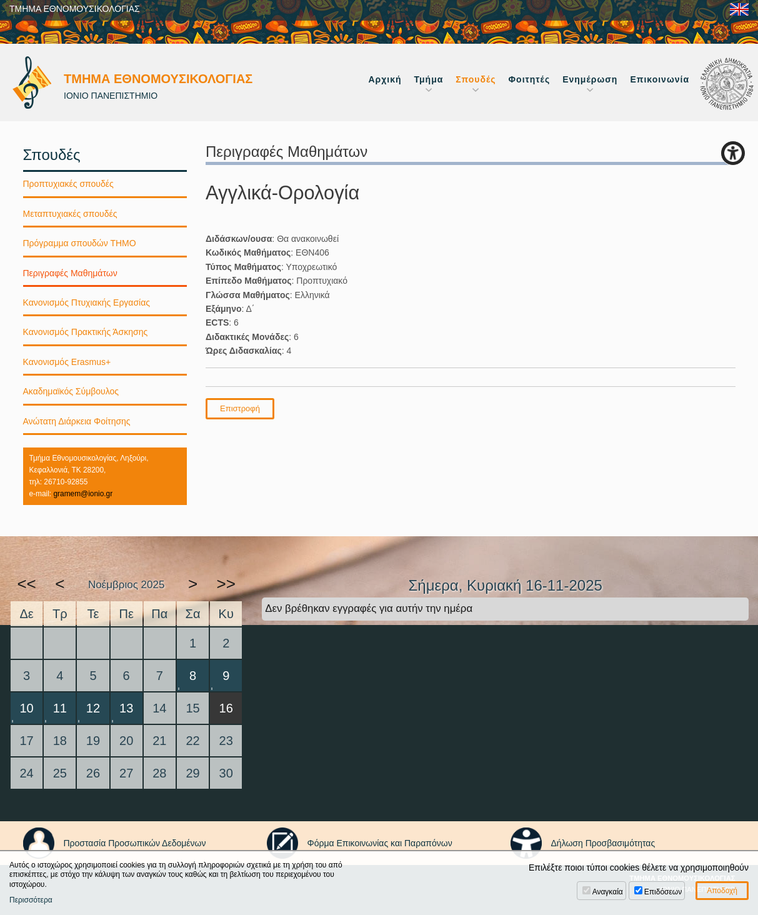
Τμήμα (429, 79)
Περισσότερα (30, 900)
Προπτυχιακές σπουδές (68, 184)
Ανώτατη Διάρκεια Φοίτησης (77, 421)
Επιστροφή (240, 408)
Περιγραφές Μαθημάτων (70, 273)
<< (26, 583)
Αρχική (384, 79)
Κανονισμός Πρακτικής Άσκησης (85, 332)
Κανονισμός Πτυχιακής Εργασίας (87, 303)
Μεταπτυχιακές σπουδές (70, 214)
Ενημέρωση (589, 79)
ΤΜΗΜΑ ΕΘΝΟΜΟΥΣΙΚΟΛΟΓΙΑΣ (74, 9)
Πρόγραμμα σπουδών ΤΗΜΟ (79, 243)
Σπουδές (476, 79)
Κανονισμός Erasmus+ (67, 362)
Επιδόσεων (663, 892)
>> (226, 583)
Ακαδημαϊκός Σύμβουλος (71, 391)
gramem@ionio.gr (82, 493)
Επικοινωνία (659, 79)
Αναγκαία (607, 892)
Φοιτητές (530, 79)
